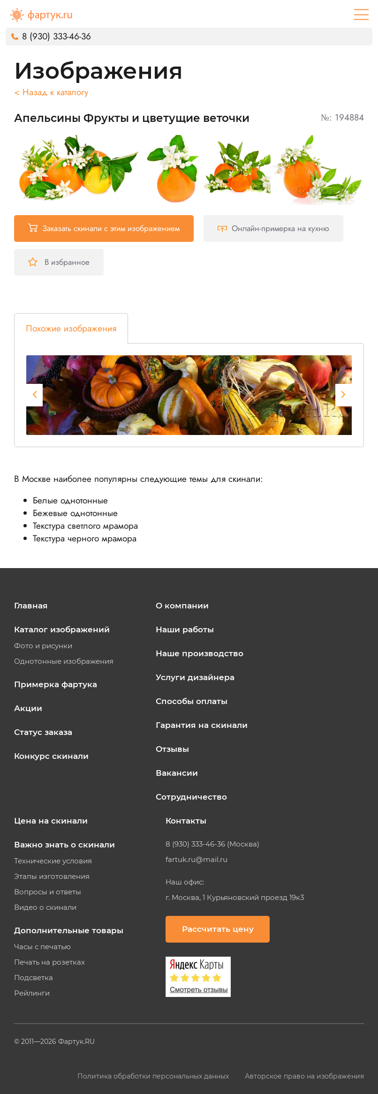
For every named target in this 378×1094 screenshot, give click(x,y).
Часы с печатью (42, 947)
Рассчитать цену (218, 929)
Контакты (186, 820)
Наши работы (185, 629)
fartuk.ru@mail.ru (196, 859)
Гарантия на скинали (202, 725)
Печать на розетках (49, 962)
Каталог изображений (62, 629)
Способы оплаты (191, 701)
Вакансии (177, 773)
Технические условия (53, 861)
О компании (182, 605)
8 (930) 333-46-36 (56, 36)
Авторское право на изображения (304, 1076)
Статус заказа (43, 732)
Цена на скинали (51, 820)
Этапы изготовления (52, 876)
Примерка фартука (55, 684)
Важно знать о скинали (64, 844)
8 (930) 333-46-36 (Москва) (212, 844)
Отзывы (172, 749)
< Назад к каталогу (51, 92)
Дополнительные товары (68, 930)
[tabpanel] (195, 395)
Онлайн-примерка (273, 228)
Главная (31, 605)
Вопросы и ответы (47, 892)
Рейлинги (32, 993)
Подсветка (33, 978)
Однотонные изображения (63, 661)
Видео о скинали (45, 907)
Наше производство (199, 653)
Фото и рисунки (43, 646)
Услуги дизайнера (195, 677)
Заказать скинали (104, 228)
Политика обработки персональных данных (154, 1076)
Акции (28, 708)
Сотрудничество (191, 797)
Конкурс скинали (51, 756)
